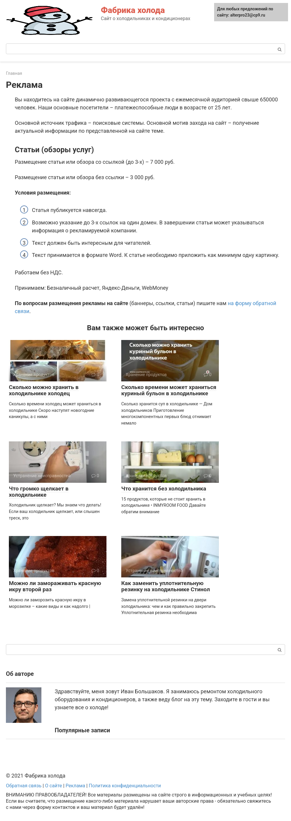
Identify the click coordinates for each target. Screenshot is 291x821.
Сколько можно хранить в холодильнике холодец (44, 390)
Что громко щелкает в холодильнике (39, 491)
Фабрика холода (133, 10)
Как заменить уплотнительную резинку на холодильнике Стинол (165, 586)
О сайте (53, 785)
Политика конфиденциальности (125, 785)
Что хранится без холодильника (163, 488)
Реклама (75, 785)
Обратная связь (23, 785)
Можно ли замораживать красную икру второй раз (55, 586)
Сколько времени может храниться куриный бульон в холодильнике (168, 390)
